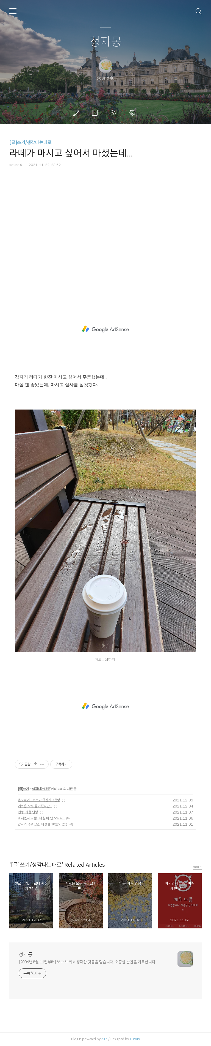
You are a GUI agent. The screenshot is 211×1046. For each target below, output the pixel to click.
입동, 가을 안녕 (28, 812)
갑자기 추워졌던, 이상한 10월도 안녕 (43, 824)
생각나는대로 (41, 789)
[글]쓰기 (23, 789)
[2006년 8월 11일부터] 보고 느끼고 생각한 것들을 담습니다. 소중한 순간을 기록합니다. (87, 962)
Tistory (135, 1039)
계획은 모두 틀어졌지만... (35, 806)
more (197, 867)
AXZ (104, 1039)
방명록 (95, 112)
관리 (133, 112)
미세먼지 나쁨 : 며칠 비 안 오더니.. (41, 818)
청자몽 (106, 42)
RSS (114, 112)
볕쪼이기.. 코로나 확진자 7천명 (39, 800)
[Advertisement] (105, 238)
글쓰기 (77, 112)
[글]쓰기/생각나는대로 (30, 142)
